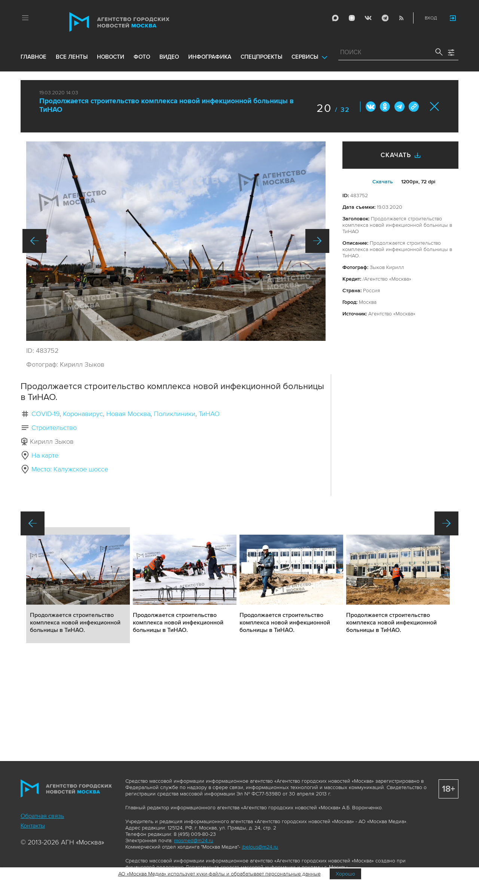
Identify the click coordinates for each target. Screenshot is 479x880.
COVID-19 (45, 414)
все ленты (72, 57)
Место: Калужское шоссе (69, 469)
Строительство (54, 428)
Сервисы (305, 57)
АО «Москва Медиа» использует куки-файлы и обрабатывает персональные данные (219, 874)
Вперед (317, 241)
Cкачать (382, 181)
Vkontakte (368, 18)
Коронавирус (83, 414)
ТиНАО (209, 414)
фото (142, 57)
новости (110, 57)
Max (335, 18)
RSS (401, 18)
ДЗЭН (351, 18)
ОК (385, 106)
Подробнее (78, 585)
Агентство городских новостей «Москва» (133, 22)
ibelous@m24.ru (260, 847)
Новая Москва (128, 414)
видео (169, 57)
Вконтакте (371, 106)
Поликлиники (174, 414)
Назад (34, 241)
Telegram (384, 18)
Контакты (33, 825)
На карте (44, 455)
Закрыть (435, 106)
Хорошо (345, 874)
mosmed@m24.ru (193, 840)
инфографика (209, 57)
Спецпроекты (261, 57)
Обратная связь (42, 816)
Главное (33, 57)
